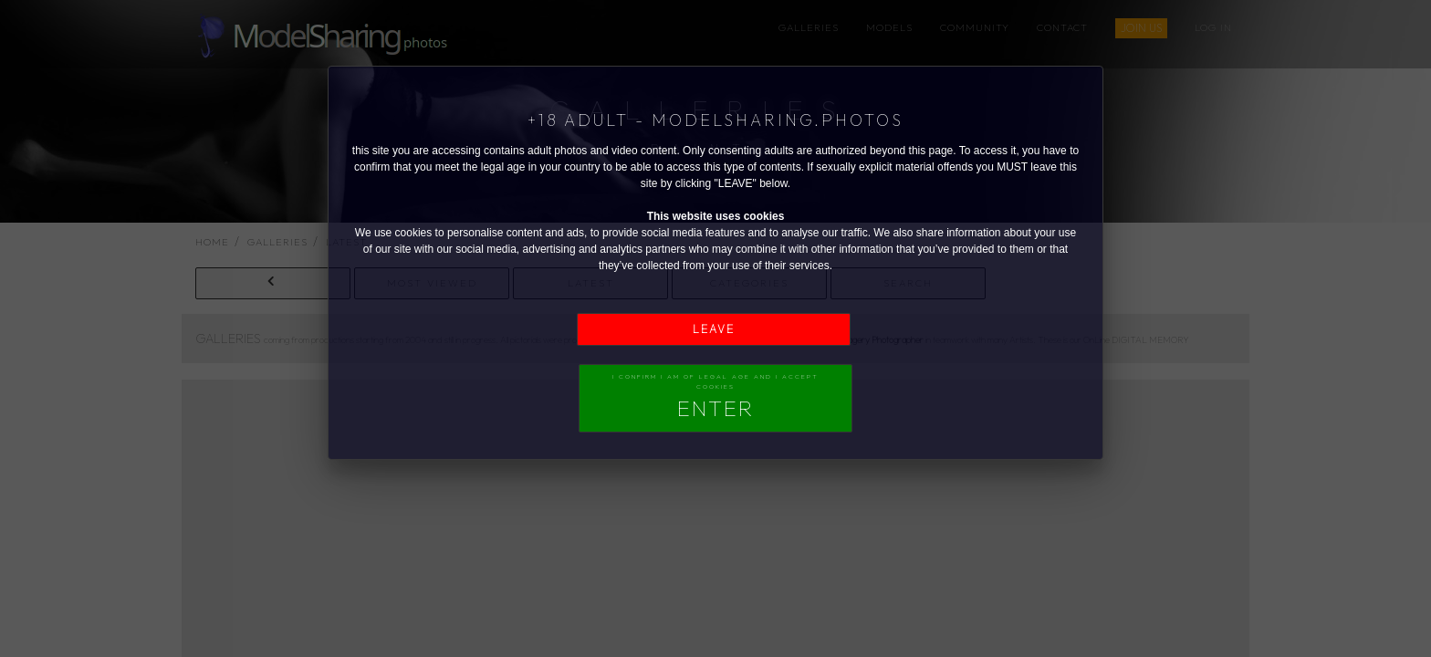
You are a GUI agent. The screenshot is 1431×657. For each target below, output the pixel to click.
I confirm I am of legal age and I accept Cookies (715, 397)
